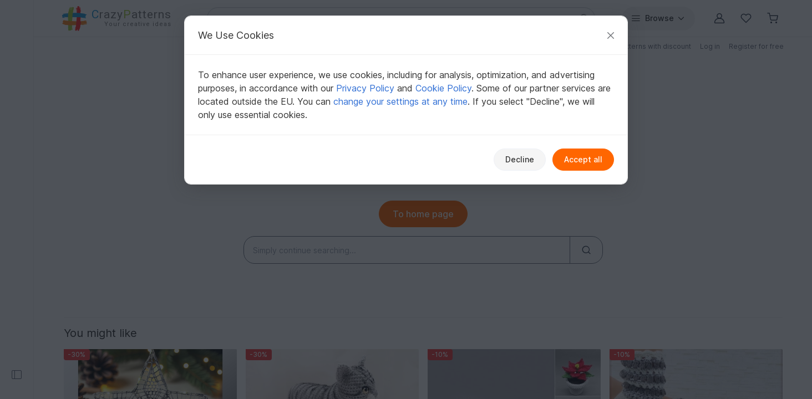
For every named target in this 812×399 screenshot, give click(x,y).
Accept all (583, 159)
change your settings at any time (400, 101)
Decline (519, 159)
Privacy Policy (365, 88)
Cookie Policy (443, 88)
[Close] (611, 35)
